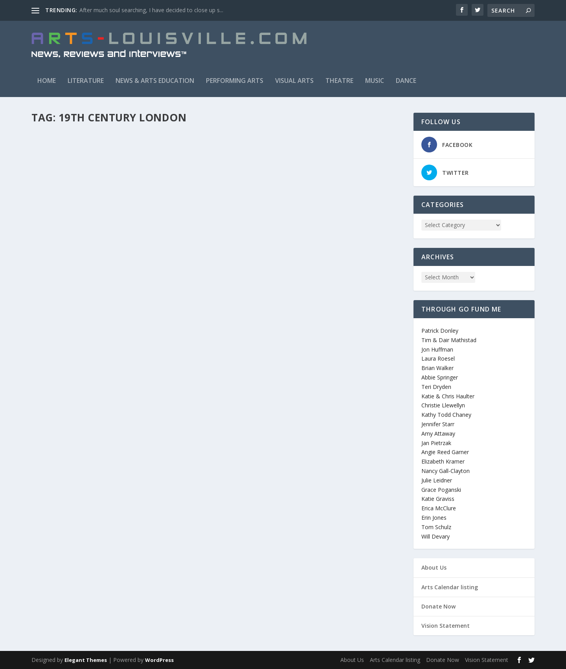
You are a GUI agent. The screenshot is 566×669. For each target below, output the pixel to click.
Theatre (339, 80)
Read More (60, 302)
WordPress (159, 660)
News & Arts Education (155, 80)
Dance (406, 80)
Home (46, 80)
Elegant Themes (85, 660)
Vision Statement (445, 625)
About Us (434, 567)
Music (374, 80)
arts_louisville (61, 261)
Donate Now (438, 606)
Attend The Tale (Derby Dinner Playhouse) (116, 249)
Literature (86, 80)
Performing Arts (234, 80)
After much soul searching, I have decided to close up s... (151, 10)
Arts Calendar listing (449, 587)
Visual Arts (294, 80)
